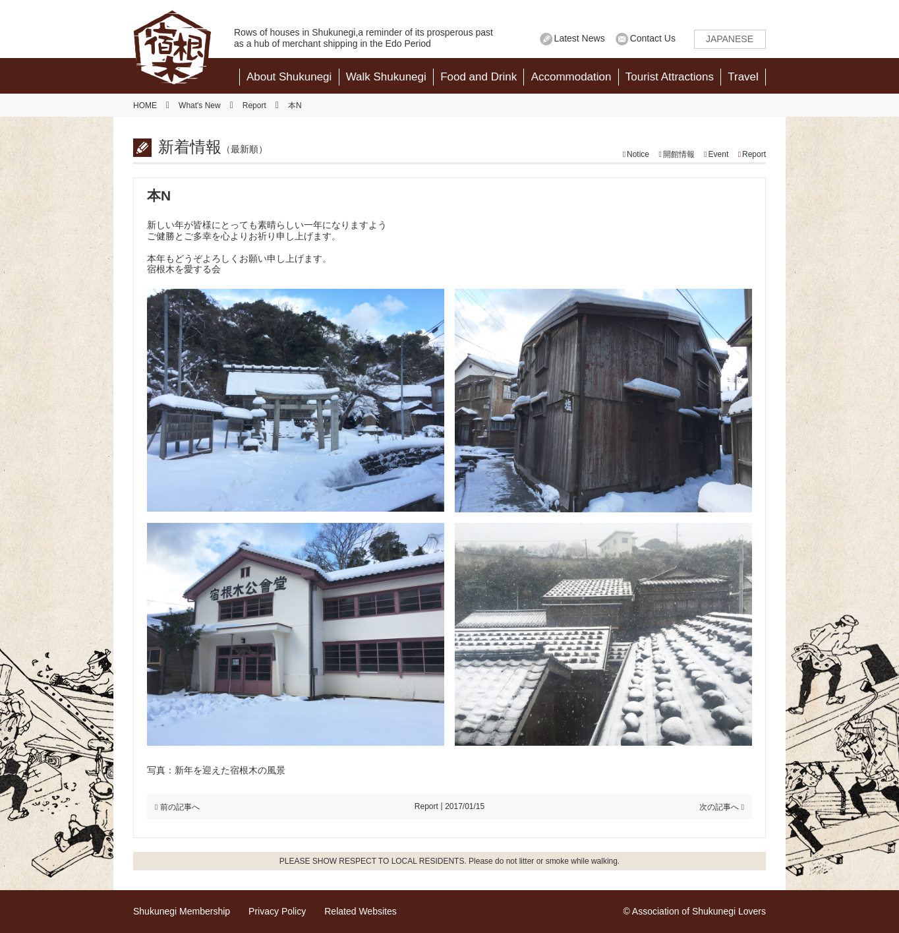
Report (754, 154)
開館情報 (679, 154)
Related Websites (360, 911)
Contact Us (653, 38)
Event (719, 154)
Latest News (579, 38)
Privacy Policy (277, 911)
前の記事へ (180, 807)
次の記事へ (719, 807)
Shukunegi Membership (181, 911)
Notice (638, 154)
